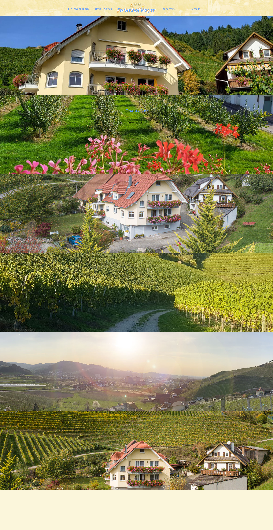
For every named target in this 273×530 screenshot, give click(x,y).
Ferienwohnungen (78, 9)
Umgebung (169, 9)
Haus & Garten (103, 9)
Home (136, 2)
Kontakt (195, 9)
